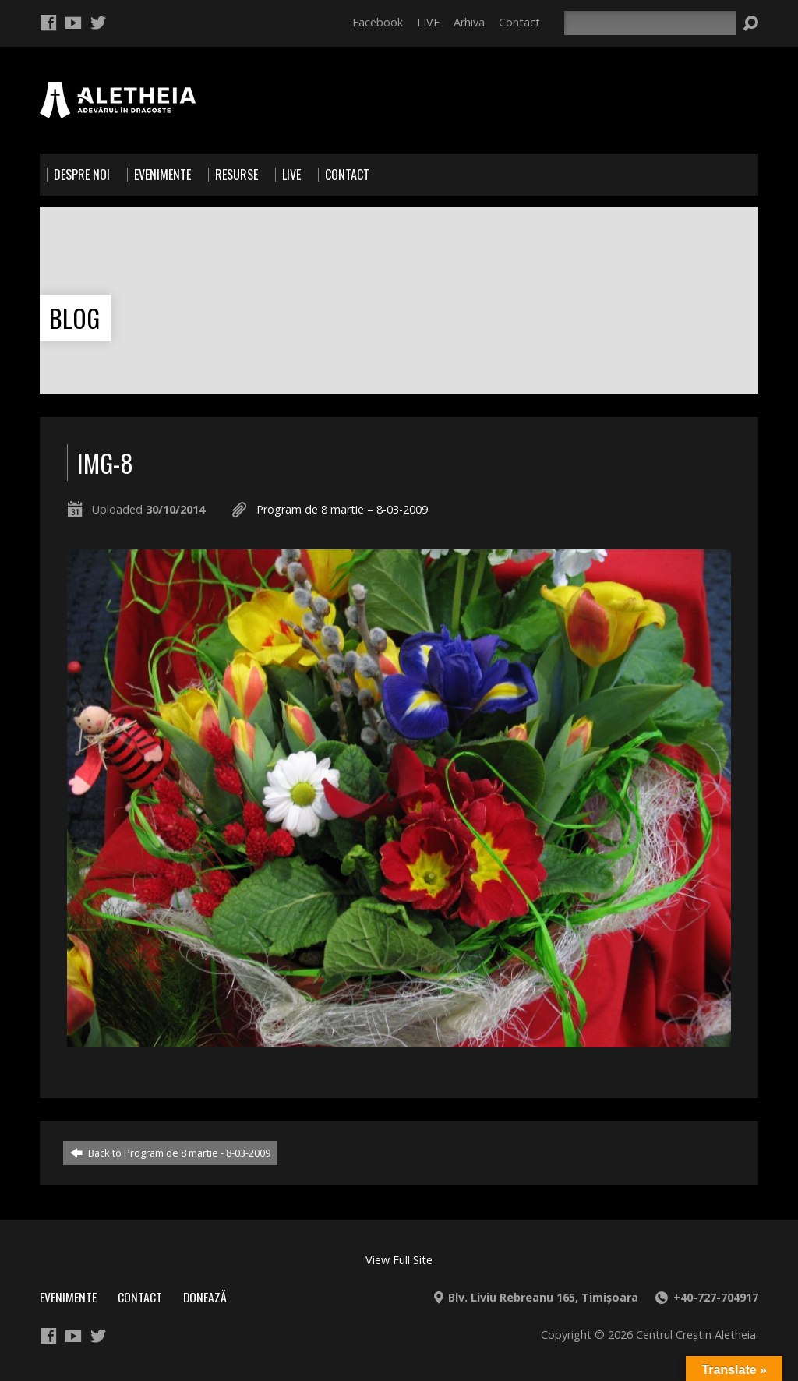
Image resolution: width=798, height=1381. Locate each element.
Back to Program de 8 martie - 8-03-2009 (170, 1153)
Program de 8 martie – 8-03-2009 (342, 509)
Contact (519, 22)
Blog (74, 317)
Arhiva (469, 22)
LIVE (428, 22)
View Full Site (399, 1259)
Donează (205, 1296)
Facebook (377, 22)
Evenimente (68, 1296)
